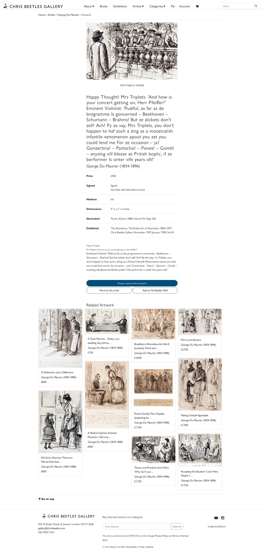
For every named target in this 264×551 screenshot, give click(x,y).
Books (104, 6)
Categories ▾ (157, 6)
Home (41, 15)
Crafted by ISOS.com (217, 526)
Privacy (141, 546)
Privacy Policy (161, 535)
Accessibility (131, 546)
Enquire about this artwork (132, 283)
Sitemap (149, 546)
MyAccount (180, 6)
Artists (51, 15)
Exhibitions (120, 6)
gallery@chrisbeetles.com (51, 528)
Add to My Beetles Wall (155, 290)
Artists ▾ (138, 6)
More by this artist (109, 290)
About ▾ (89, 6)
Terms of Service (181, 535)
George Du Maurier (68, 15)
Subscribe (177, 526)
